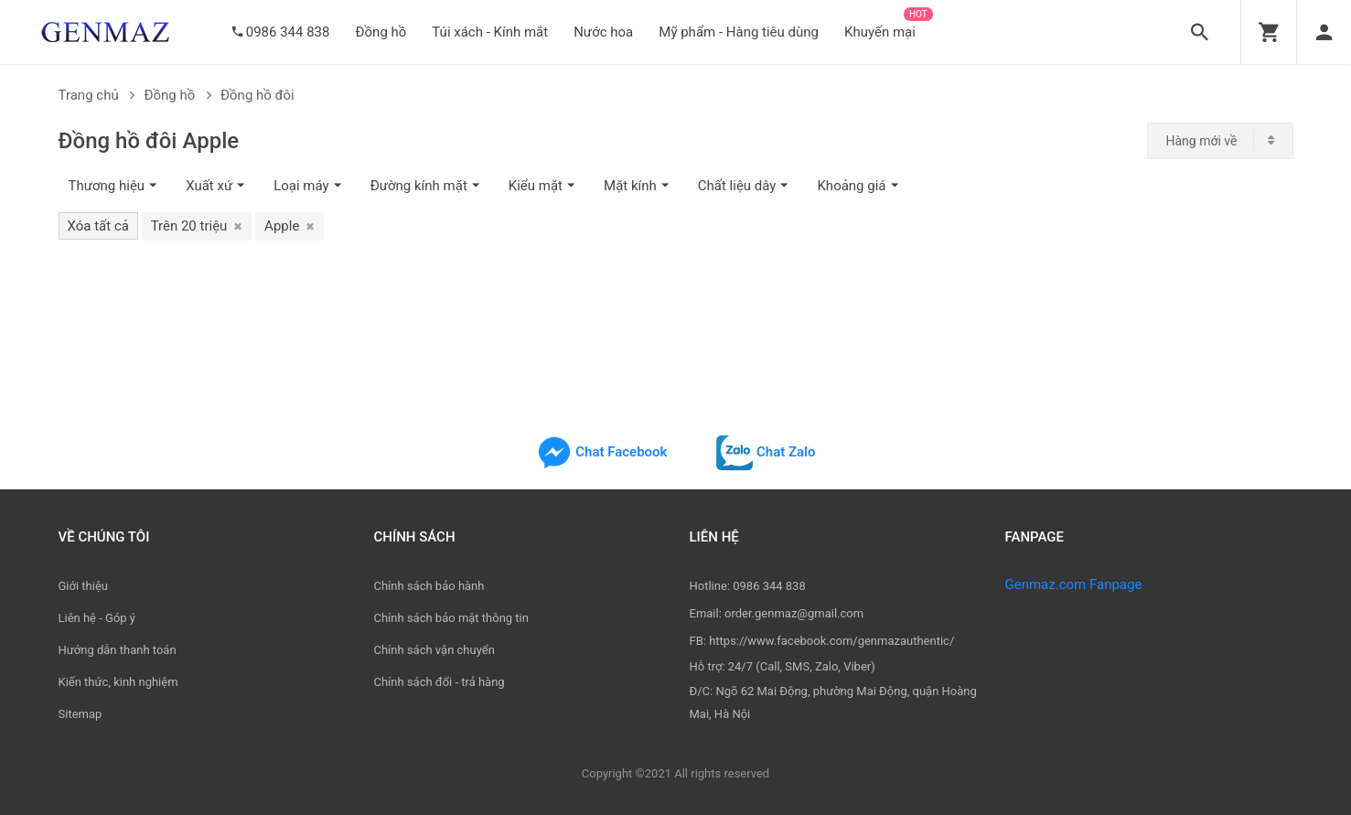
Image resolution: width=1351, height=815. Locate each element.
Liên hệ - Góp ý (97, 618)
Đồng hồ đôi (257, 95)
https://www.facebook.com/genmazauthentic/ (831, 641)
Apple (289, 226)
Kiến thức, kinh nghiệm (118, 682)
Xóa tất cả (98, 226)
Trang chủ (97, 95)
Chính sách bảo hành (429, 586)
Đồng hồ (380, 32)
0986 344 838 (288, 32)
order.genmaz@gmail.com (793, 613)
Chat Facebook (602, 452)
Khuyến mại (880, 32)
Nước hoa (603, 32)
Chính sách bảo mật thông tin (451, 618)
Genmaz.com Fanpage (1073, 584)
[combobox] (1220, 140)
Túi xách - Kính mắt (490, 32)
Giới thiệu (83, 586)
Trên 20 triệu (197, 226)
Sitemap (80, 714)
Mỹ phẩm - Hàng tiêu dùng (739, 32)
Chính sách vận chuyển (434, 650)
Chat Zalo (765, 452)
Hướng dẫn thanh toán (118, 650)
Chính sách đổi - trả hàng (439, 682)
